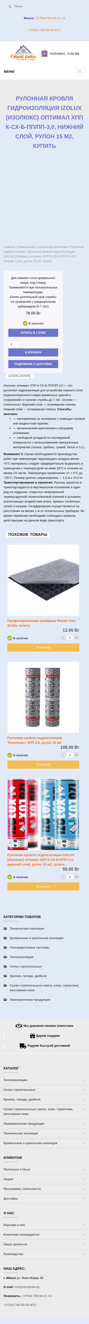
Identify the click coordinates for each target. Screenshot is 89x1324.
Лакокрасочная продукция (30, 999)
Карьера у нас (14, 1225)
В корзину (33, 352)
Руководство (13, 1254)
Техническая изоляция (27, 928)
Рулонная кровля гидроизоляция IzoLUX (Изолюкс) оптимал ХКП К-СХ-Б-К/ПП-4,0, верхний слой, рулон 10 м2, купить (40, 859)
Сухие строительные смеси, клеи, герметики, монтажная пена (44, 988)
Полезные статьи (17, 1169)
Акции (8, 1179)
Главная (9, 247)
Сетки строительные (26, 966)
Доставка (11, 1198)
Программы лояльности (22, 1189)
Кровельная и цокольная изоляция (42, 247)
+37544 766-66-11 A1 (37, 1296)
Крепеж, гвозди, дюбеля (28, 976)
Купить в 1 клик (33, 332)
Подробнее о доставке (33, 364)
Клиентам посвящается (21, 1234)
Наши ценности (15, 1244)
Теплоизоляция (21, 957)
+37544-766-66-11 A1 (49, 18)
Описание (19, 376)
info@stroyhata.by (27, 1287)
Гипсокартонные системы (30, 947)
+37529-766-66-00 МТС (44, 30)
